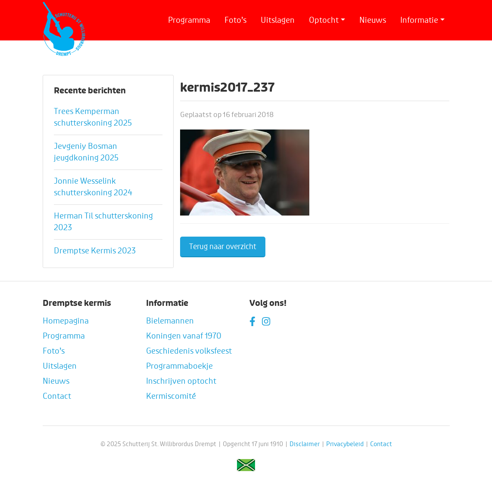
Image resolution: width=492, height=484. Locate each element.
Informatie (419, 20)
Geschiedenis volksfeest (189, 351)
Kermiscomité (171, 396)
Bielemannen (170, 321)
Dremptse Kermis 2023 (95, 251)
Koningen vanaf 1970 (183, 336)
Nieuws (372, 20)
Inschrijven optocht (181, 381)
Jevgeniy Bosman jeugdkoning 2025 (86, 152)
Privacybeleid (345, 444)
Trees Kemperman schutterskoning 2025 (93, 117)
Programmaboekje (179, 366)
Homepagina (66, 321)
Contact (57, 396)
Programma (189, 20)
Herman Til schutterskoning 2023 (103, 221)
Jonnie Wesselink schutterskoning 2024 (93, 186)
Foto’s (235, 20)
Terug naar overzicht (222, 246)
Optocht (324, 20)
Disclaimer (305, 444)
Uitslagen (278, 20)
